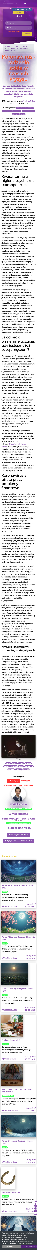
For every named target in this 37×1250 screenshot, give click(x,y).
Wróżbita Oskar (28, 101)
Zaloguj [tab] (18, 12)
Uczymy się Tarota (7, 1095)
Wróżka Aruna (10, 1059)
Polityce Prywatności (25, 1243)
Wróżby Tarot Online (9, 4)
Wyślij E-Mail (10, 841)
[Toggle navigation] (33, 4)
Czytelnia (5, 1044)
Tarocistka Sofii (10, 1211)
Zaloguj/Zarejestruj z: (22, 9)
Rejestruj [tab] (18, 16)
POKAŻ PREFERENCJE (11, 1247)
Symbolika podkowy (11, 1192)
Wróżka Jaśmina (11, 1110)
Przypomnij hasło (13, 31)
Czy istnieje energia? (11, 1040)
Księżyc (4, 891)
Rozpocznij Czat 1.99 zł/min (18, 835)
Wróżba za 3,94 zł (26, 841)
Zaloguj (27, 33)
